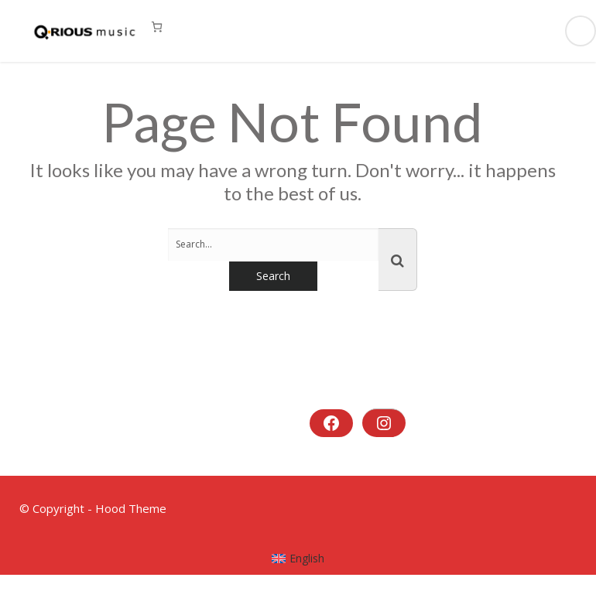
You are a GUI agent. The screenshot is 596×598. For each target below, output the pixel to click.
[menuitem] (298, 558)
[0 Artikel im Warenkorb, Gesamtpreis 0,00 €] (156, 26)
